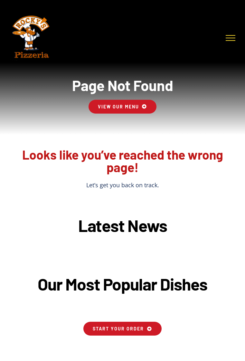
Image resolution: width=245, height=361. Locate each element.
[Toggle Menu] (230, 38)
